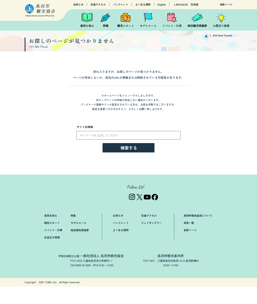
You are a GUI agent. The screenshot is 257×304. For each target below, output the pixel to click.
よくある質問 (142, 4)
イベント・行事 (53, 247)
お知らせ (78, 4)
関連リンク (168, 299)
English (162, 4)
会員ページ (226, 4)
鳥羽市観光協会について (198, 233)
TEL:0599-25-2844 (163, 282)
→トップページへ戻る (128, 172)
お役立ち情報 (52, 254)
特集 (73, 233)
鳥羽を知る (50, 233)
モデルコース (78, 240)
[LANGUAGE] (199, 4)
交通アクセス (98, 4)
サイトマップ (221, 299)
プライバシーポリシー (194, 299)
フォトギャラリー (151, 240)
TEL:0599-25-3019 (69, 282)
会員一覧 (189, 240)
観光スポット (52, 240)
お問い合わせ (148, 299)
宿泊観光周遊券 (80, 247)
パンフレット (120, 4)
